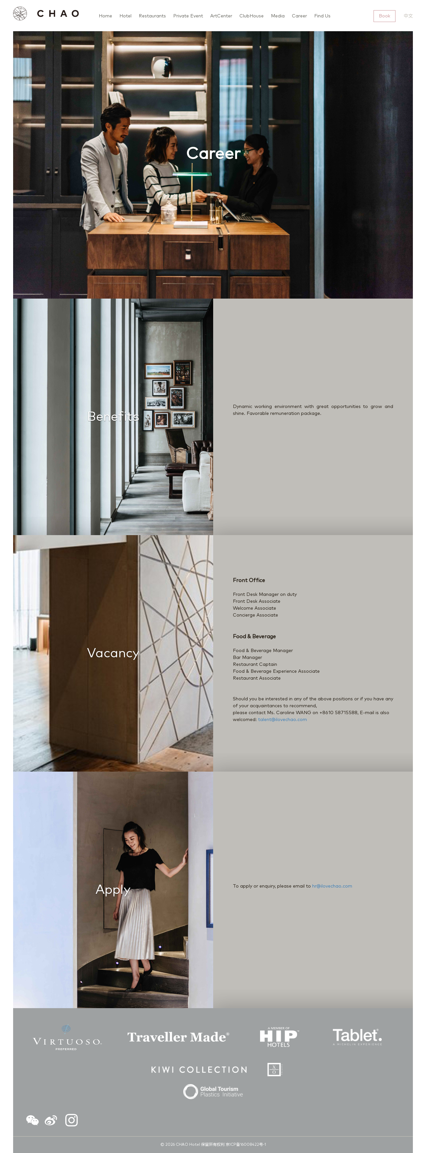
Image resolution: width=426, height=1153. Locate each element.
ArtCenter (221, 16)
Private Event (188, 16)
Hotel (125, 16)
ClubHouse (251, 16)
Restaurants (152, 16)
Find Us (322, 16)
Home (105, 16)
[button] (32, 1121)
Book (384, 16)
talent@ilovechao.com (282, 719)
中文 (408, 16)
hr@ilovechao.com (332, 886)
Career (299, 16)
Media (278, 16)
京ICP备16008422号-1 (246, 1145)
